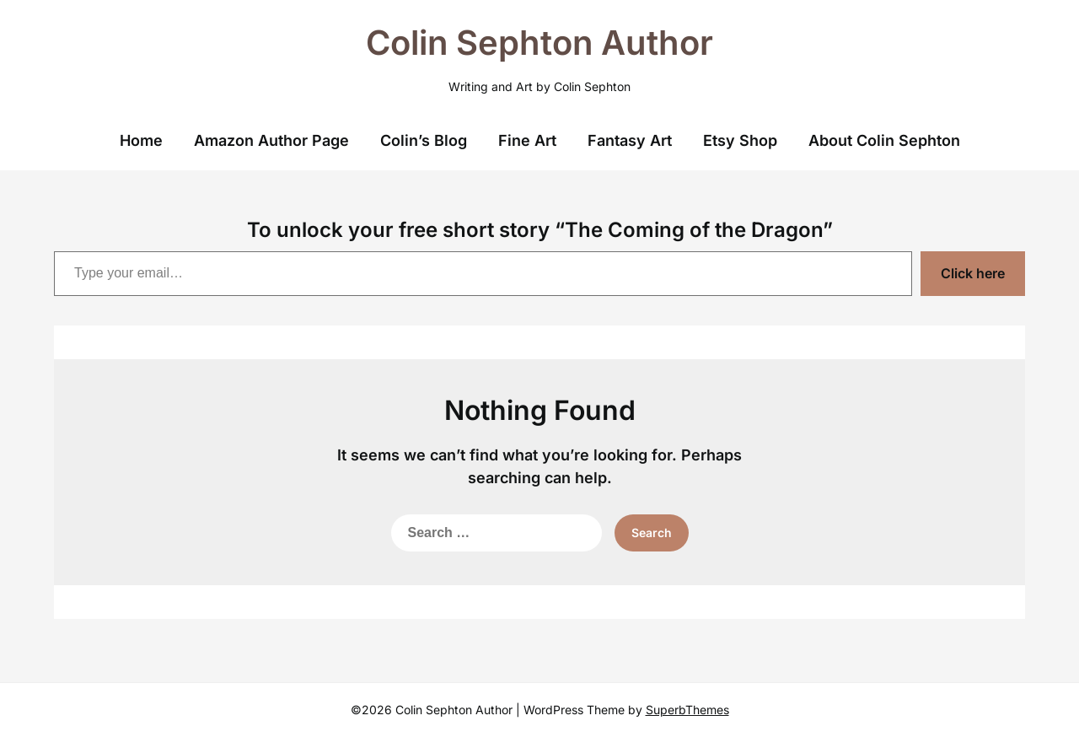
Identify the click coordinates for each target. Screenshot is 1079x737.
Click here (973, 273)
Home (141, 140)
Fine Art (527, 140)
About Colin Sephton (884, 140)
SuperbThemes (687, 709)
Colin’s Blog (423, 140)
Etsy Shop (740, 140)
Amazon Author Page (271, 140)
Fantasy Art (630, 140)
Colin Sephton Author (539, 42)
